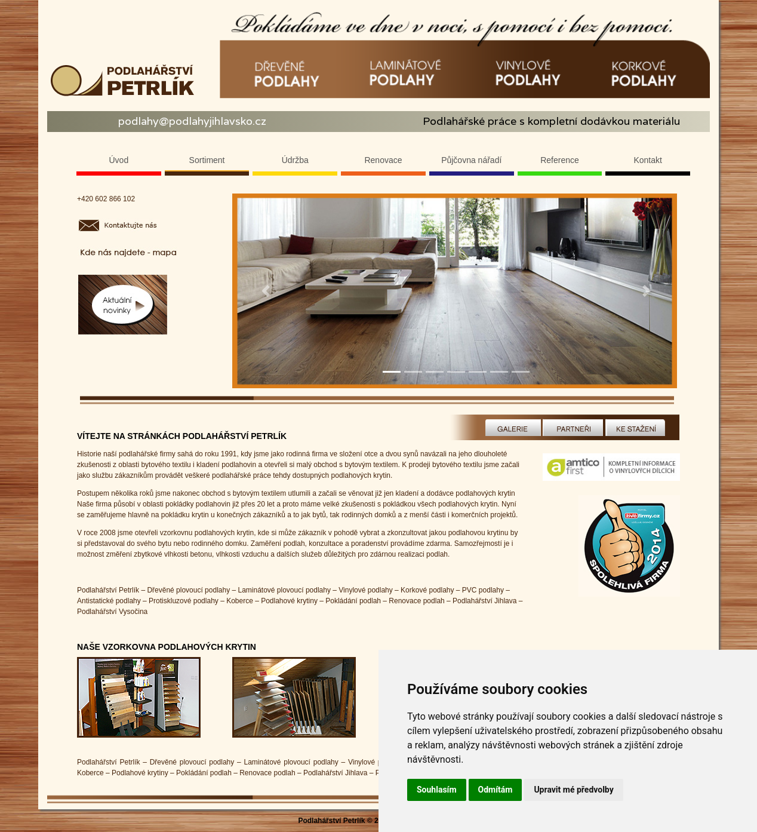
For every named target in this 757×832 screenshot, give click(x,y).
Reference (559, 160)
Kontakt (647, 160)
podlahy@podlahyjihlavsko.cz (192, 121)
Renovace (383, 160)
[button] (266, 291)
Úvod (119, 160)
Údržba (295, 160)
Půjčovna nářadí (471, 160)
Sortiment (207, 160)
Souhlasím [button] (437, 789)
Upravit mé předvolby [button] (573, 789)
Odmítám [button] (495, 789)
